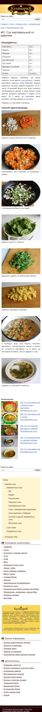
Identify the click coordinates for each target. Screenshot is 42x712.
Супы (5, 480)
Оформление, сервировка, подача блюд (20, 592)
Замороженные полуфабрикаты (17, 583)
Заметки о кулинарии (12, 652)
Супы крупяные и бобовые (20, 513)
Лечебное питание (11, 595)
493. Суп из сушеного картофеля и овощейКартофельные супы (29, 428)
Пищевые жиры (10, 649)
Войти (25, 2)
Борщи (11, 495)
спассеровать (26, 80)
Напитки (7, 580)
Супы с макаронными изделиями (22, 509)
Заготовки (8, 598)
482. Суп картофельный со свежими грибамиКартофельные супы (30, 440)
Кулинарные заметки (12, 671)
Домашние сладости (12, 665)
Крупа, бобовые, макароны (15, 571)
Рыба (6, 559)
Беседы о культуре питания (15, 680)
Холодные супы (11, 537)
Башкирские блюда (11, 686)
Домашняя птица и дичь (14, 565)
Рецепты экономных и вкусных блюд (19, 668)
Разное (7, 695)
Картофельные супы (17, 506)
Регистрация (36, 2)
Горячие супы (10, 484)
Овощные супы (15, 502)
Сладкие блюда (10, 577)
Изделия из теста (11, 586)
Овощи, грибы (9, 568)
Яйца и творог (9, 574)
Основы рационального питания (17, 643)
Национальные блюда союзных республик (21, 589)
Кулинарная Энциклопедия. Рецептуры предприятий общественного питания (17, 710)
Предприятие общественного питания (19, 655)
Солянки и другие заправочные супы (21, 518)
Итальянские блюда (12, 689)
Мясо (6, 562)
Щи (10, 491)
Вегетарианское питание (14, 674)
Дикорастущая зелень (13, 677)
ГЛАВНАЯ (8, 547)
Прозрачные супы (14, 531)
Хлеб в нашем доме (12, 692)
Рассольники (14, 498)
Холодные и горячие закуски (15, 553)
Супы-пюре (11, 528)
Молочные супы (15, 523)
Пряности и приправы (13, 646)
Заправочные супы (14, 488)
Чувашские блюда (11, 683)
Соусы (6, 550)
